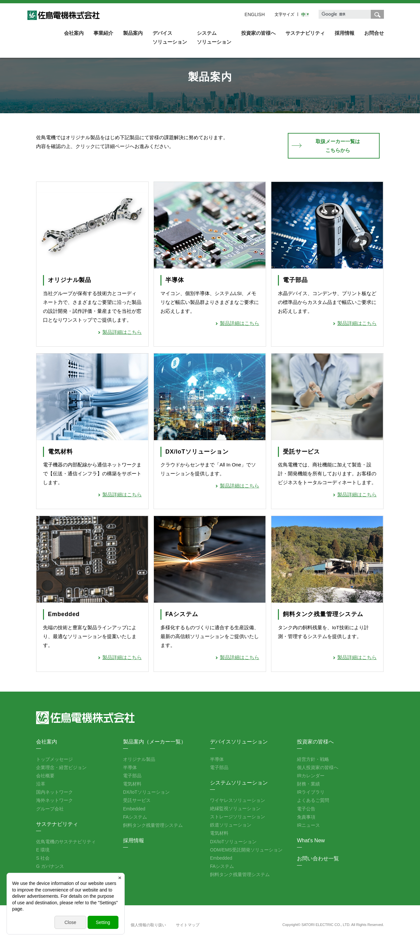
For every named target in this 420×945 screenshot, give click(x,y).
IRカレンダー (311, 775)
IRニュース (308, 825)
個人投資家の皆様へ (317, 767)
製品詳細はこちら (122, 332)
